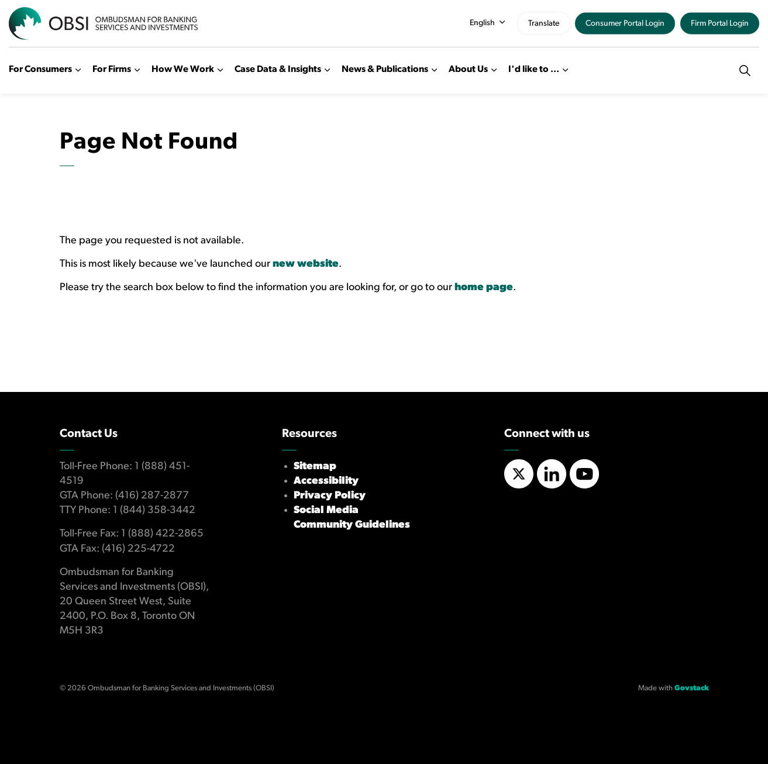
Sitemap (315, 466)
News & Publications (385, 69)
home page (483, 287)
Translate (544, 23)
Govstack (691, 688)
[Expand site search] (744, 70)
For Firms (111, 69)
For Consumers (40, 69)
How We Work (182, 69)
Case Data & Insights (278, 69)
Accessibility (326, 481)
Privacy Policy (330, 495)
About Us (468, 69)
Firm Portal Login (719, 23)
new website (306, 264)
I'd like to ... (533, 69)
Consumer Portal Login (625, 23)
